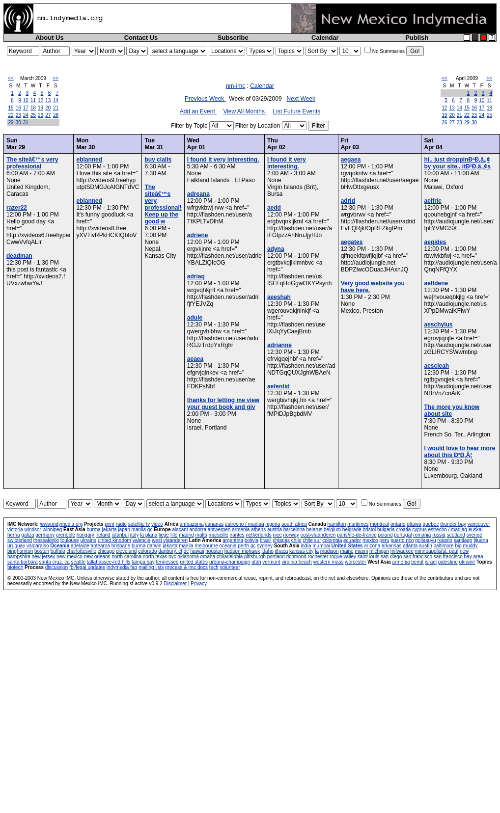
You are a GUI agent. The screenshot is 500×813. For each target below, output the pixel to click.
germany (45, 535)
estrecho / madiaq (244, 524)
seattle (78, 562)
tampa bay (143, 562)
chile (296, 540)
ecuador (352, 540)
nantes (237, 535)
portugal (403, 535)
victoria (15, 529)
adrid (348, 200)
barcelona (294, 529)
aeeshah (279, 297)
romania (422, 535)
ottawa (414, 524)
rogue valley (343, 556)
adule (194, 317)
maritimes (357, 524)
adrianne (279, 345)
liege (164, 535)
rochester (318, 556)
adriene (197, 235)
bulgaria (386, 529)
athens (258, 529)
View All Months (244, 111)
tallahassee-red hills (108, 562)
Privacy (199, 583)
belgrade (351, 529)
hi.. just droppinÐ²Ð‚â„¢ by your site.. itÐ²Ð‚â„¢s (457, 163)
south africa (294, 524)
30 (18, 122)
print (109, 524)
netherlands (258, 535)
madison (329, 551)
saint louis (368, 556)
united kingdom (114, 540)
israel (431, 562)
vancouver (479, 524)
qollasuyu (425, 540)
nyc (172, 556)
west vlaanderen (170, 540)
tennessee (167, 562)
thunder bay (453, 524)
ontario (398, 524)
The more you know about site (451, 410)
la (317, 551)
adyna (275, 248)
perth (243, 545)
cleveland (126, 551)
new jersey (43, 556)
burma (93, 529)
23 (18, 115)
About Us (49, 37)
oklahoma (187, 556)
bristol (369, 529)
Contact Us (141, 37)
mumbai (321, 545)
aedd (274, 207)
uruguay (16, 545)
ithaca (281, 551)
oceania (227, 545)
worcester (355, 562)
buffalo (58, 551)
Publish (416, 37)
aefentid (278, 386)
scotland (456, 535)
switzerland (19, 540)
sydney (265, 545)
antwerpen (219, 529)
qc (150, 529)
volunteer (230, 567)
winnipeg (52, 529)
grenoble (65, 535)
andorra (197, 529)
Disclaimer (175, 583)
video (157, 524)
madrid (186, 535)
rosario (444, 540)
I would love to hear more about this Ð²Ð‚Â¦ (459, 452)
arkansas (392, 545)
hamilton (337, 524)
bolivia (251, 540)
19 (40, 107)
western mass (328, 562)
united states (194, 562)
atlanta (410, 545)
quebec (431, 524)
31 (25, 122)
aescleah (436, 365)
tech (214, 567)
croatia (403, 529)
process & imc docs (186, 567)
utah (256, 562)
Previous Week (205, 98)
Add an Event (198, 111)
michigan (379, 551)
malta (201, 535)
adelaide (80, 545)
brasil (266, 540)
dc (186, 551)
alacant (180, 529)
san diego (391, 556)
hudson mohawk (242, 551)
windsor (32, 529)
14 (55, 100)
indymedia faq (122, 567)
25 (33, 115)
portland (276, 556)
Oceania (59, 545)
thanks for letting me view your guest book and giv (223, 403)
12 (40, 100)
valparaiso (38, 545)
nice (277, 535)
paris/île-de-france (357, 535)
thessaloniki (46, 540)
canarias (214, 524)
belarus (314, 529)
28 (55, 115)
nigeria (272, 524)
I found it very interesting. (223, 159)
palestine (448, 562)
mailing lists (151, 567)
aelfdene (436, 283)
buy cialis (157, 159)
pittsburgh (255, 556)
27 (48, 115)
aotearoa (100, 545)
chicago (106, 551)
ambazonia (192, 524)
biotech (15, 567)
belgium (332, 529)
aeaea (195, 358)
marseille (218, 535)
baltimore (444, 545)
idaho (267, 551)
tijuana (480, 540)
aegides (435, 242)
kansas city (301, 551)
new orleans (97, 556)
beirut (417, 562)
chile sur (312, 540)
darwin (154, 545)
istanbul (119, 535)
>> (55, 78)
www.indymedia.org (61, 524)
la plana (148, 535)
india (306, 545)
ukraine (88, 540)
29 (11, 122)
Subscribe (233, 37)
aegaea (351, 159)
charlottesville (81, 551)
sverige (474, 535)
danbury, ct (170, 551)
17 (25, 107)
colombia (332, 540)
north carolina (126, 556)
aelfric (432, 200)
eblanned (89, 159)
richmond (296, 556)
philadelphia (230, 556)
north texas (155, 556)
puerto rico (402, 540)
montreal (379, 524)
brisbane (120, 545)
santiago (463, 540)
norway (291, 535)
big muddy (466, 545)
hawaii (197, 551)
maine (346, 551)
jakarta (109, 529)
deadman (19, 255)
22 (11, 115)
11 (33, 100)
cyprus (419, 529)
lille (173, 535)
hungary (85, 535)
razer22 (16, 207)
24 (25, 115)
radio (121, 524)
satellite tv (139, 524)
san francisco (417, 556)
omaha (208, 556)
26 (40, 115)
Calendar (325, 37)
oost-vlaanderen (318, 535)
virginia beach (296, 562)
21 (55, 107)
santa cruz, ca (54, 562)
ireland (103, 535)
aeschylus (438, 324)
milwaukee (402, 551)
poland (385, 535)
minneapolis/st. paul (436, 551)
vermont (271, 562)
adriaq (196, 276)
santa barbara (22, 562)
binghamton (20, 551)
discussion (56, 567)
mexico (370, 540)
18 (33, 107)
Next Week (301, 98)
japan (124, 529)
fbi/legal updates (87, 567)
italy (134, 535)
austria (274, 529)
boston (41, 551)
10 (25, 100)
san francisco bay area (458, 556)
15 (11, 107)
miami (361, 551)
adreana (198, 193)
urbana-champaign (229, 562)
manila (139, 529)
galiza (27, 535)
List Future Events (297, 111)
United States (347, 545)
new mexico (69, 556)
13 (48, 100)
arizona (372, 545)
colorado (147, 551)
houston (214, 551)
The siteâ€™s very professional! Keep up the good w (162, 204)
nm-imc (235, 85)
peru (384, 540)
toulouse (69, 540)
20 (48, 107)
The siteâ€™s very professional (32, 163)
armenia (241, 529)
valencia (142, 540)
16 (18, 107)
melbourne (206, 545)
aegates (352, 242)
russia (438, 535)
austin (425, 545)
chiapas (281, 540)
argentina (232, 540)
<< (11, 78)
